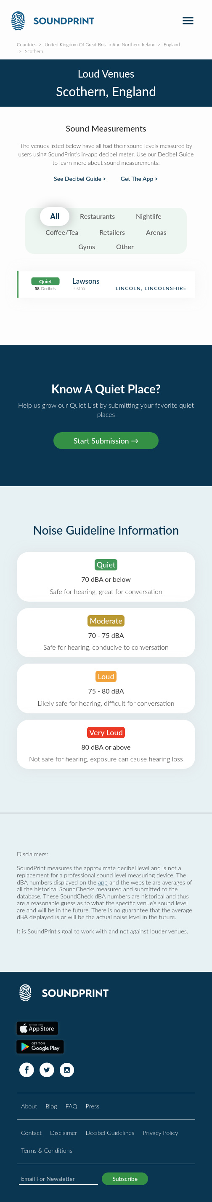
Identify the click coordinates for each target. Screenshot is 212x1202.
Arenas (156, 232)
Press (93, 1106)
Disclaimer (63, 1132)
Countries (27, 44)
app (103, 882)
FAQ (71, 1106)
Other (125, 246)
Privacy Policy (160, 1132)
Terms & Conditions (46, 1150)
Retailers (112, 232)
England (172, 44)
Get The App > (139, 178)
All (54, 216)
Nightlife (149, 216)
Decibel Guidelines (109, 1132)
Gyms (86, 246)
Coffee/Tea (61, 232)
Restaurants (97, 216)
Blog (51, 1106)
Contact (31, 1132)
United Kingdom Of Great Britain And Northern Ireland (100, 44)
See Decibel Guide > (80, 178)
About (29, 1106)
